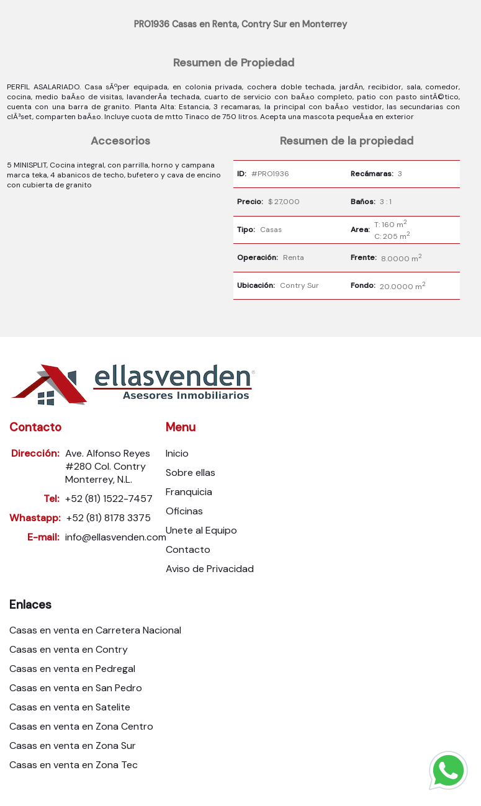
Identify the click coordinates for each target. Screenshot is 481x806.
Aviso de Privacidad (210, 568)
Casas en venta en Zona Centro (81, 726)
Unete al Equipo (201, 530)
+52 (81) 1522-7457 (109, 498)
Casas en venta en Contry (68, 649)
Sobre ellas (190, 472)
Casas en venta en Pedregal (72, 668)
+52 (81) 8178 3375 (108, 517)
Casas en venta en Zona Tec (73, 764)
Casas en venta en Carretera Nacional (95, 630)
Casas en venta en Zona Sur (72, 745)
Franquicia (189, 491)
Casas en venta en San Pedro (75, 687)
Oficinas (184, 510)
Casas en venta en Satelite (69, 707)
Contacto (188, 549)
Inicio (177, 453)
